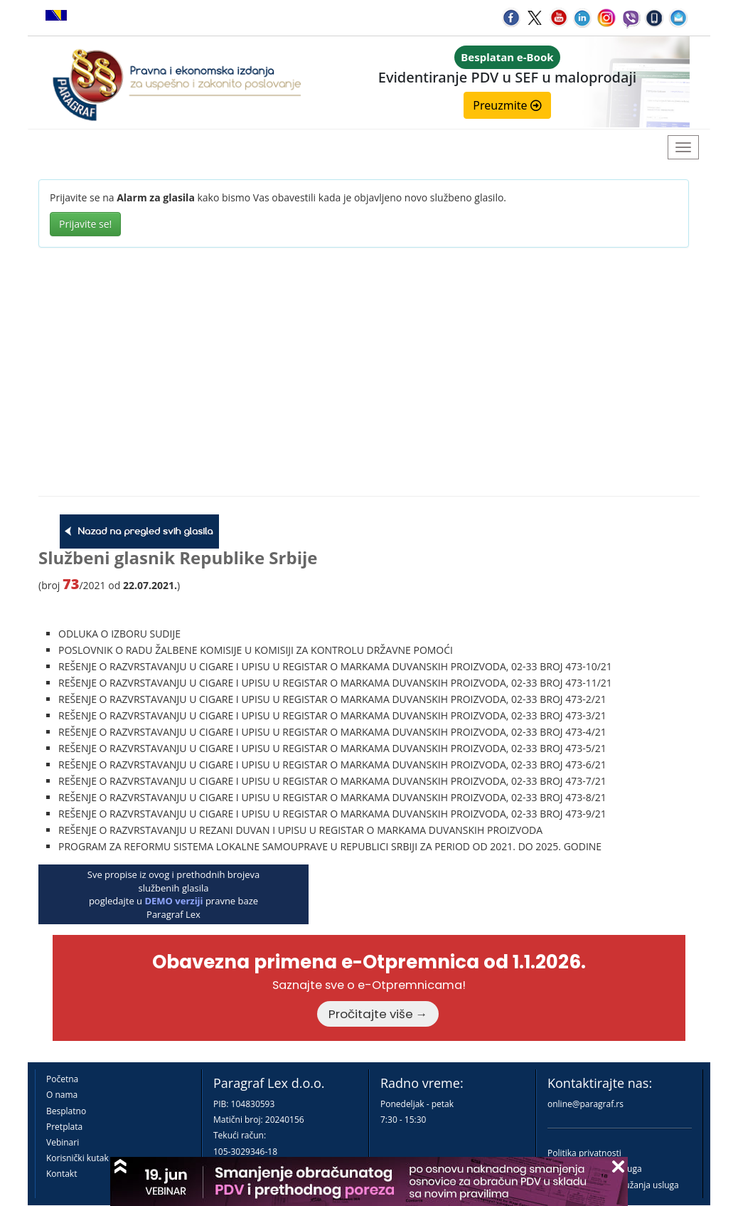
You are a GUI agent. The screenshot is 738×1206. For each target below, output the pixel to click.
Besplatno (66, 1111)
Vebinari (62, 1142)
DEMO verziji (173, 900)
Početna (62, 1079)
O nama (61, 1095)
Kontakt (61, 1174)
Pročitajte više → (378, 1013)
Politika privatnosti (584, 1153)
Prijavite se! (85, 224)
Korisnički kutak (77, 1158)
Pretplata (64, 1127)
